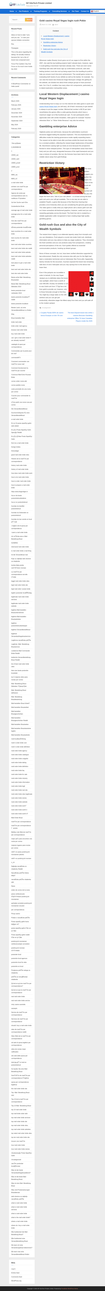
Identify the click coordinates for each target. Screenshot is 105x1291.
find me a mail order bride (19, 443)
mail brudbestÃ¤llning (18, 739)
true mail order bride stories (20, 1149)
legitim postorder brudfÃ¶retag (21, 593)
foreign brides (16, 447)
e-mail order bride (17, 419)
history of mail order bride (19, 469)
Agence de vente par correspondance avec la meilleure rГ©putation (19, 195)
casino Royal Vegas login (48, 106)
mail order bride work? (18, 806)
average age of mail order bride (21, 210)
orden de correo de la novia (20, 890)
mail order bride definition (19, 766)
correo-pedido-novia (18, 385)
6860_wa (14, 175)
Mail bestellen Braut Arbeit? (20, 703)
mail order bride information (20, 782)
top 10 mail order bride (19, 1109)
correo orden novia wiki (19, 381)
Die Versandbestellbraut (19, 409)
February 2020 (16, 128)
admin (56, 24)
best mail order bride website (21, 252)
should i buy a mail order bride (21, 1025)
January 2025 (16, 109)
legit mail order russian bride (20, 589)
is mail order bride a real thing (21, 551)
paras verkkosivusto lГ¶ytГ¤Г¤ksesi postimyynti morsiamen (20, 896)
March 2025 (15, 101)
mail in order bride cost (19, 743)
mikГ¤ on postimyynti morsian (21, 858)
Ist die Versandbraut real (19, 555)
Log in (13, 1269)
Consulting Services (59, 11)
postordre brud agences (19, 958)
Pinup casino (15, 913)
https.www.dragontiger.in (19, 491)
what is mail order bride (19, 1203)
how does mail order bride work (21, 473)
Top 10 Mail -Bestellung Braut (21, 1106)
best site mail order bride (19, 273)
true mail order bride (18, 1145)
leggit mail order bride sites (20, 581)
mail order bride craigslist (19, 758)
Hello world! (15, 86)
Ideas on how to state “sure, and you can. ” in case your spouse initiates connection (20, 37)
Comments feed (16, 1277)
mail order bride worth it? (19, 813)
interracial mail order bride (20, 547)
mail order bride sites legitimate (21, 794)
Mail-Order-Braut (17, 818)
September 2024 (16, 121)
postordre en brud (17, 966)
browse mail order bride (19, 330)
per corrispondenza (17, 910)
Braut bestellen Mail (18, 318)
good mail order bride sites (20, 455)
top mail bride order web (19, 1113)
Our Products (24, 11)
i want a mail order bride (19, 532)
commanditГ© (16, 357)
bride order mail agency (19, 326)
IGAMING (14, 543)
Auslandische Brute (17, 206)
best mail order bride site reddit (21, 248)
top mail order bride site (19, 1121)
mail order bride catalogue (20, 754)
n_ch (13, 862)
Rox (12, 44)
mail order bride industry (19, 778)
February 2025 (16, 105)
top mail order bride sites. (19, 1125)
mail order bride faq (17, 770)
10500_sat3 (15, 159)
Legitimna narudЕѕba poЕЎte (21, 640)
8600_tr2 (14, 178)
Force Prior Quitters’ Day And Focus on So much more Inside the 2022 (21, 66)
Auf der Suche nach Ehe (19, 202)
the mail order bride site (19, 1088)
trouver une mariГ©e (18, 1141)
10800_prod (15, 167)
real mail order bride (18, 996)
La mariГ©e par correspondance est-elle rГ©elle (19, 574)
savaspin (14, 1008)
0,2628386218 (16, 147)
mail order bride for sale (19, 774)
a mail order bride (17, 182)
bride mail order (16, 322)
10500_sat (14, 155)
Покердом (14, 48)
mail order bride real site (19, 790)
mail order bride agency (19, 751)
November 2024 (16, 117)
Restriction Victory (49, 46)
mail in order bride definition (20, 747)
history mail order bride (19, 465)
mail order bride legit (18, 786)
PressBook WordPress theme (69, 1288)
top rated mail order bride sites (21, 1133)
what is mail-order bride (19, 1213)
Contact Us (85, 11)
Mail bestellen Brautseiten (20, 724)
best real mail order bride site (21, 269)
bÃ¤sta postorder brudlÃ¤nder (21, 227)
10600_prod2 (15, 163)
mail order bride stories (19, 798)
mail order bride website (19, 802)
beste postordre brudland (19, 303)
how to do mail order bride (20, 477)
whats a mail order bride (19, 1221)
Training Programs (40, 11)
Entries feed (15, 1273)
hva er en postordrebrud (19, 502)
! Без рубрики (16, 143)
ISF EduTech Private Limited (39, 3)
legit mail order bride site (19, 585)
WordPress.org (16, 1281)
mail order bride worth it (19, 810)
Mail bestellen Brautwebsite (20, 735)
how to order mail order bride (21, 481)
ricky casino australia (18, 1004)
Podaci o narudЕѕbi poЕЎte (20, 917)
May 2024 (14, 124)
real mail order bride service (20, 1000)
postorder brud (16, 954)
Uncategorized (46, 307)
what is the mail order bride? (20, 1217)
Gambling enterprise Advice (53, 42)
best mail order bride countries (21, 244)
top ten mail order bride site (20, 1137)
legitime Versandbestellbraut (20, 629)
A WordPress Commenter (19, 84)
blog (12, 314)
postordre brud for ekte (19, 962)
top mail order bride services (20, 1117)
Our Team (75, 11)
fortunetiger (15, 451)
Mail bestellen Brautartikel (20, 707)
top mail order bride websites (21, 1129)
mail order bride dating (18, 762)
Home (12, 11)
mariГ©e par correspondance (21, 821)
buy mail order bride (18, 334)
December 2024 (16, 113)
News (13, 886)
